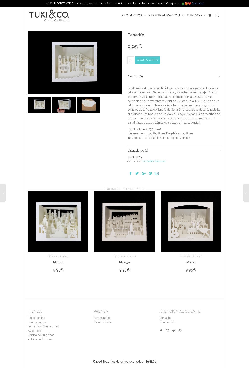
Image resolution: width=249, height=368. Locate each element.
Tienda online (36, 317)
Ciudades (148, 161)
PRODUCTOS (132, 15)
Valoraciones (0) (138, 150)
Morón (191, 262)
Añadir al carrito (147, 60)
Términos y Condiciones (43, 326)
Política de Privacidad (41, 335)
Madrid (58, 262)
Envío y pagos (37, 322)
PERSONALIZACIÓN (165, 15)
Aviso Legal (35, 330)
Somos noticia (102, 317)
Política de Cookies (40, 339)
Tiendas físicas (168, 322)
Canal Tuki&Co (103, 322)
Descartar (198, 3)
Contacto (165, 317)
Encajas (160, 161)
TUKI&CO (195, 15)
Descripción (135, 76)
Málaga (124, 262)
